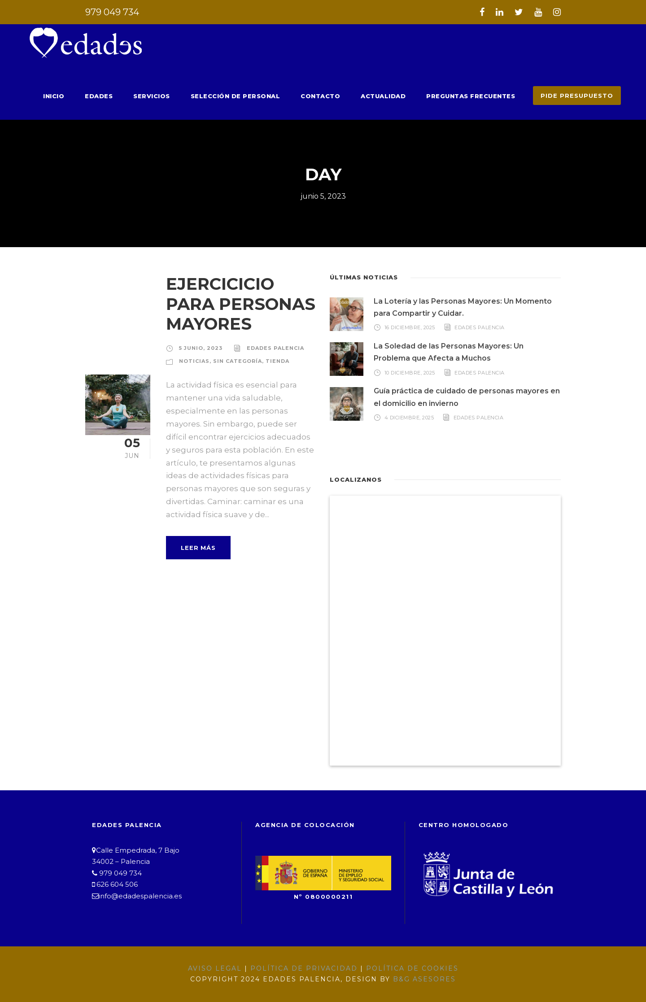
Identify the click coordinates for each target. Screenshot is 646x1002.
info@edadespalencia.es (136, 896)
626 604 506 (114, 884)
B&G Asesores (418, 979)
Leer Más (197, 534)
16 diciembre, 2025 (410, 327)
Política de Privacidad (305, 968)
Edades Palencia (269, 347)
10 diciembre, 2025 (410, 372)
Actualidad (398, 95)
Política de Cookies (405, 968)
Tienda (268, 360)
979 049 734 (110, 12)
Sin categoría (232, 360)
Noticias (192, 360)
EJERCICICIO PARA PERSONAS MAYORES (237, 303)
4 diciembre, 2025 (408, 417)
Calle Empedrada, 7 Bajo (133, 850)
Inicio (89, 95)
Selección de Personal (261, 95)
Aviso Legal (223, 968)
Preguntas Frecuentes (480, 95)
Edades (132, 95)
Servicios (183, 95)
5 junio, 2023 (198, 347)
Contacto (340, 95)
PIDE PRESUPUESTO (580, 95)
